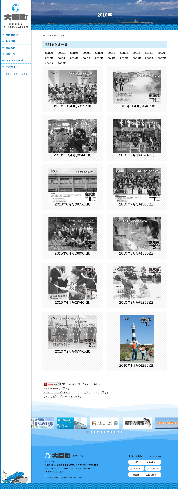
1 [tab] (87, 432)
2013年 (87, 58)
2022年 (99, 52)
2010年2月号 (72, 351)
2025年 (62, 52)
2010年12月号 (72, 106)
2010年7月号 (137, 204)
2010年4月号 (72, 302)
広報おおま (54, 35)
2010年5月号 (137, 253)
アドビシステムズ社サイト (57, 392)
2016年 (49, 58)
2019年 (137, 52)
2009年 (137, 58)
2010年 (64, 35)
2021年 (112, 52)
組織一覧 (11, 54)
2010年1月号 (136, 365)
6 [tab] (104, 432)
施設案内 (11, 47)
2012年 (99, 58)
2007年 (162, 58)
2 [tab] (91, 432)
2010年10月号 (72, 155)
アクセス (51, 477)
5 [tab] (101, 432)
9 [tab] (114, 432)
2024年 (74, 52)
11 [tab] (121, 432)
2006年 (49, 63)
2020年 (124, 52)
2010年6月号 (72, 253)
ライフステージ (14, 60)
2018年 (149, 52)
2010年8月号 (72, 204)
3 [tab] (94, 432)
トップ (44, 35)
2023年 (87, 52)
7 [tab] (108, 432)
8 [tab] (111, 432)
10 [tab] (118, 432)
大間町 (16, 16)
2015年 (62, 58)
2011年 (111, 58)
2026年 (49, 52)
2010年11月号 (136, 106)
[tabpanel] (104, 423)
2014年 (74, 58)
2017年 (162, 52)
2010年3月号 (137, 302)
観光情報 (11, 41)
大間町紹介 (12, 35)
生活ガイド (12, 66)
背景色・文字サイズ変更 (17, 74)
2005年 (62, 63)
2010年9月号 (137, 155)
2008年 (149, 58)
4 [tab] (98, 432)
